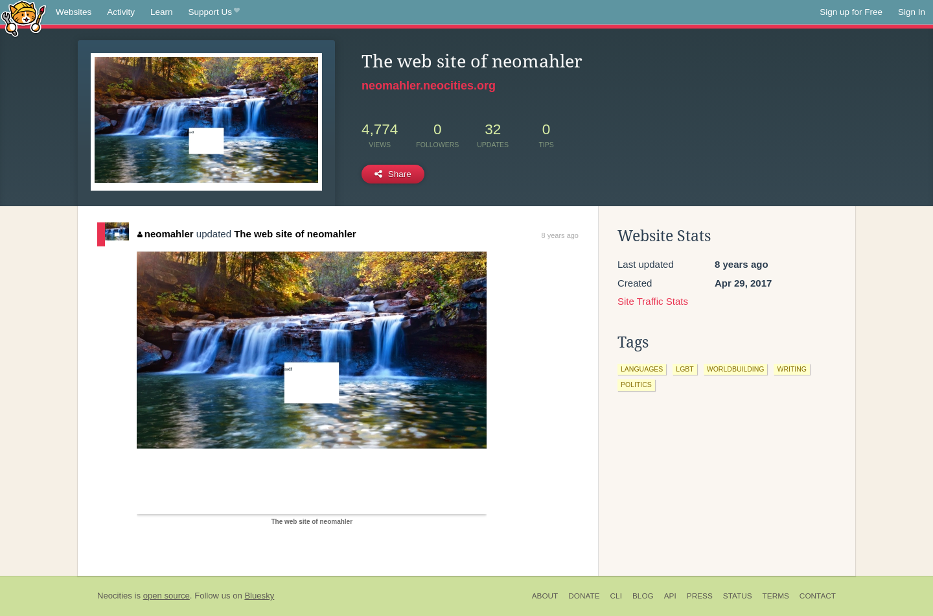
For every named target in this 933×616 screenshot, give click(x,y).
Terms (776, 595)
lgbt (684, 369)
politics (636, 384)
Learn (161, 12)
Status (737, 595)
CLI (616, 595)
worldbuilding (736, 369)
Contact (818, 595)
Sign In (911, 12)
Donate (583, 595)
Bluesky (259, 595)
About (545, 595)
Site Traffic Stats (652, 301)
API (670, 595)
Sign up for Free (851, 12)
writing (792, 369)
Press (700, 595)
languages (642, 369)
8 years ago (560, 235)
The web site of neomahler (295, 233)
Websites (73, 12)
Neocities (114, 595)
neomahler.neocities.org (429, 85)
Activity (121, 12)
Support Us (214, 12)
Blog (643, 595)
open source (166, 595)
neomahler (165, 233)
